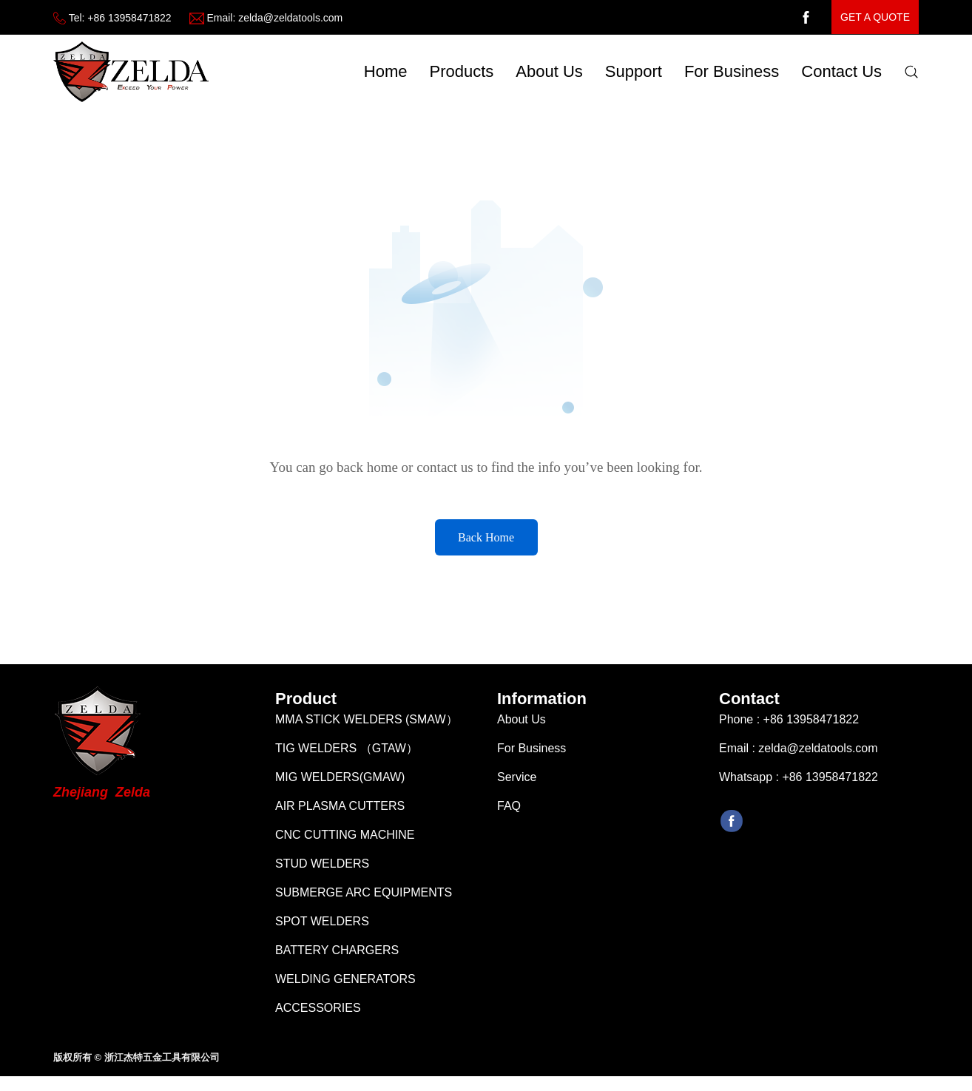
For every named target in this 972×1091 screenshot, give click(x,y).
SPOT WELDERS (322, 928)
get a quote (875, 17)
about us (549, 71)
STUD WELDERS (322, 871)
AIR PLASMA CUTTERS (340, 813)
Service (516, 784)
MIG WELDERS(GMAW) (340, 784)
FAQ (509, 813)
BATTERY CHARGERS (337, 957)
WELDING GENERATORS (345, 986)
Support (633, 71)
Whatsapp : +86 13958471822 (798, 784)
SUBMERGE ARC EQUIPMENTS (363, 900)
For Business (731, 71)
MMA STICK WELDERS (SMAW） (366, 726)
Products (462, 71)
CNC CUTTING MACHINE (344, 842)
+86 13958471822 (129, 18)
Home (386, 71)
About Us (521, 726)
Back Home (486, 537)
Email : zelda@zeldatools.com (798, 755)
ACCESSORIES (318, 1015)
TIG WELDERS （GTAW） (346, 755)
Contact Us (841, 71)
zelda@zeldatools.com (290, 18)
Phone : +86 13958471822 (789, 726)
